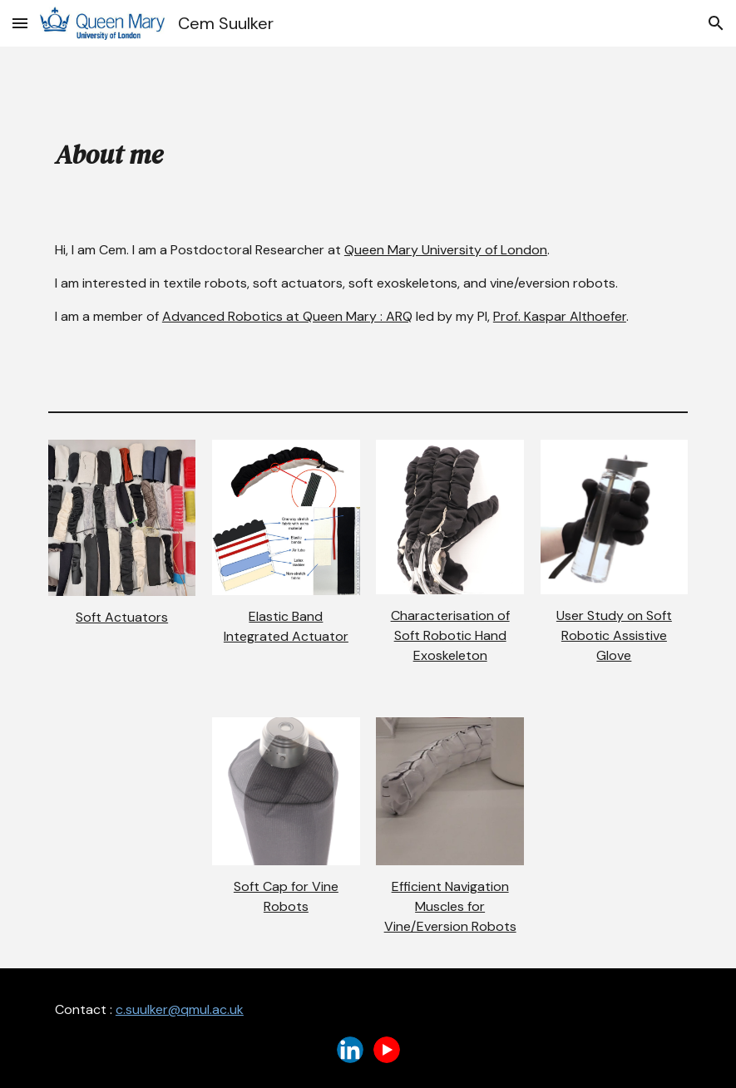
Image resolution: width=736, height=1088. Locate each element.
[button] (20, 23)
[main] (368, 151)
